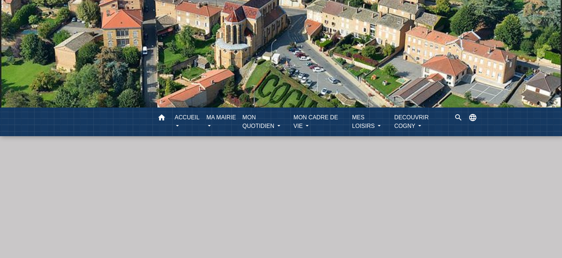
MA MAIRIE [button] (221, 117)
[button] (162, 118)
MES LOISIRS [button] (364, 121)
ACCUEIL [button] (187, 117)
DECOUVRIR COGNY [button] (411, 121)
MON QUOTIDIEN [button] (259, 121)
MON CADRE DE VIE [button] (316, 121)
